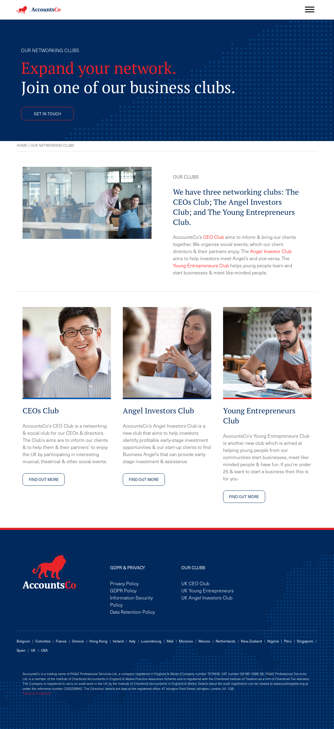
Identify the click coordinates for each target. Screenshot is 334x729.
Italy (132, 641)
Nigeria (273, 641)
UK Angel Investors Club (207, 597)
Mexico (204, 641)
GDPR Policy (123, 590)
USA (44, 650)
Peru (288, 641)
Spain (21, 650)
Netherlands (226, 641)
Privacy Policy (124, 583)
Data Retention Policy (132, 611)
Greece (78, 641)
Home (22, 145)
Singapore (305, 641)
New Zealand (251, 641)
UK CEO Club (195, 583)
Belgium (23, 641)
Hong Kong (98, 641)
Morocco (186, 641)
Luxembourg (151, 641)
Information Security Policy (131, 601)
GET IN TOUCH (47, 113)
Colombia (42, 641)
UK (33, 650)
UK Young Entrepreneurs (207, 590)
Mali (170, 641)
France (61, 641)
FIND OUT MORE (44, 479)
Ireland (118, 641)
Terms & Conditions (37, 693)
